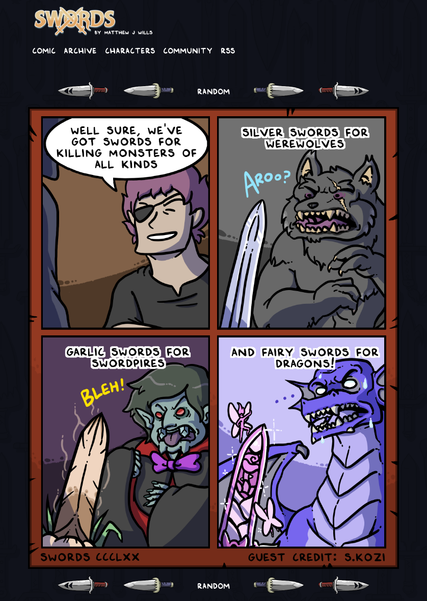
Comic (44, 50)
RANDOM (213, 91)
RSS (228, 50)
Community (187, 50)
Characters (130, 50)
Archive (80, 50)
